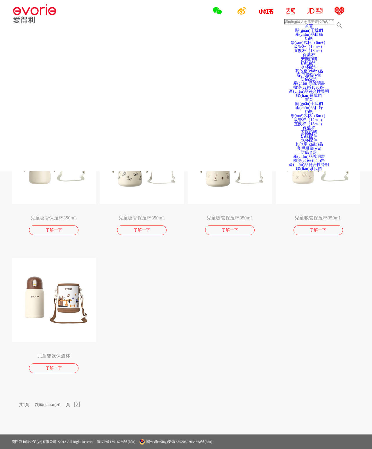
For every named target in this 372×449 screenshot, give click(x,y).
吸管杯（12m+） (309, 120)
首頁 (309, 26)
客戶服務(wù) (309, 75)
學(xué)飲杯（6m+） (309, 116)
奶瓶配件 (309, 63)
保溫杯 (309, 55)
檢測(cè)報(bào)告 (309, 87)
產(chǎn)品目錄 (309, 107)
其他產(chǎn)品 (309, 71)
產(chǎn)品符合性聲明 (309, 91)
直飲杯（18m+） (309, 51)
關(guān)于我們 (309, 30)
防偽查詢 (309, 79)
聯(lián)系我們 (309, 95)
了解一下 (54, 230)
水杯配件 (309, 67)
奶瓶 (309, 112)
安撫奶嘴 (309, 59)
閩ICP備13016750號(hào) (115, 442)
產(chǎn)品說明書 (309, 83)
